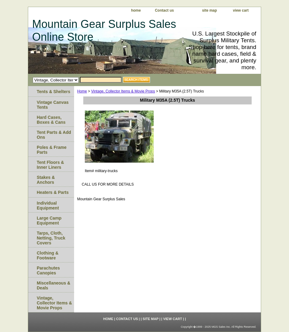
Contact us (164, 10)
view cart (241, 10)
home (136, 10)
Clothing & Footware (47, 255)
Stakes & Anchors (46, 180)
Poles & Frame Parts (51, 150)
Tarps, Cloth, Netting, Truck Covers (51, 238)
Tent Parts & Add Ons (54, 135)
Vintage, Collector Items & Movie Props (123, 91)
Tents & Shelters (53, 91)
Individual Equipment (48, 205)
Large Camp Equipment (49, 220)
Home (82, 91)
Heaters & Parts (53, 192)
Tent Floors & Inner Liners (50, 165)
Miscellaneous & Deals (53, 285)
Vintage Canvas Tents (53, 105)
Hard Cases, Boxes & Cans (51, 120)
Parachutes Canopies (48, 270)
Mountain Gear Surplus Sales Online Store (104, 30)
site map (209, 10)
